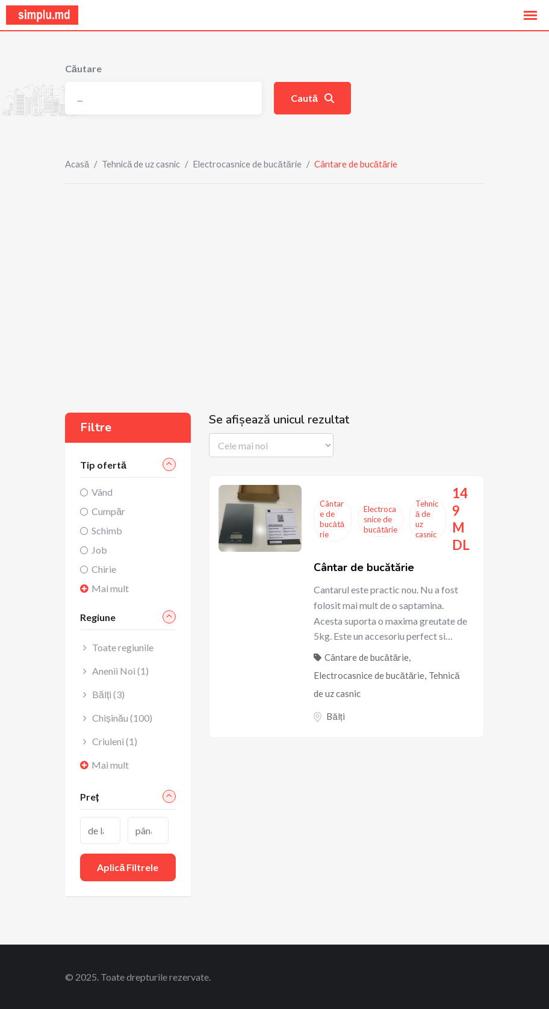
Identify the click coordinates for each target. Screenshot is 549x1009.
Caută (312, 98)
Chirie (104, 569)
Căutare (83, 68)
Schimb (107, 530)
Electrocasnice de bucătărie (247, 163)
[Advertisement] (274, 274)
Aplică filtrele (127, 867)
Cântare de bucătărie (332, 519)
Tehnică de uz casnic (141, 163)
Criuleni (114, 741)
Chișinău (122, 717)
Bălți (335, 716)
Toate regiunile (123, 647)
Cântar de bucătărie (364, 567)
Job (99, 549)
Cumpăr (108, 511)
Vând (102, 492)
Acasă (77, 163)
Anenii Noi (120, 670)
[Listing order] (271, 445)
